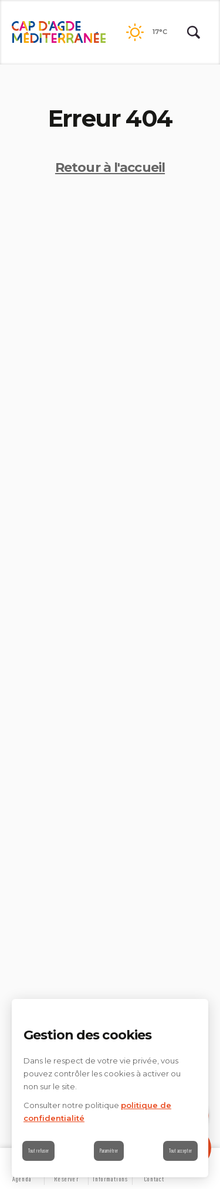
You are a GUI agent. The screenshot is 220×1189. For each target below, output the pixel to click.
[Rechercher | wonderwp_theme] (193, 32)
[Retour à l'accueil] (59, 32)
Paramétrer (109, 1150)
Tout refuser (38, 1150)
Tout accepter (180, 1150)
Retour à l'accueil (110, 167)
